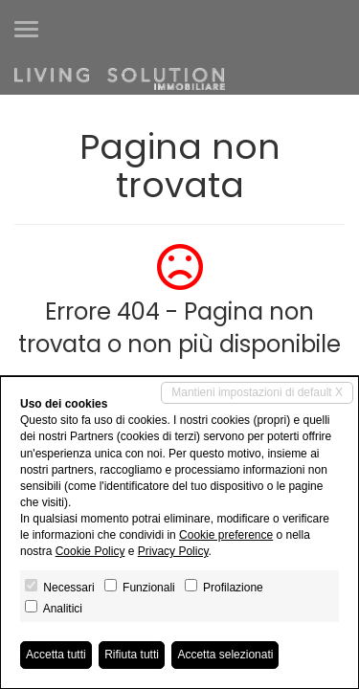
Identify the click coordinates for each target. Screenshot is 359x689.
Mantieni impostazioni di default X (257, 392)
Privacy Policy (173, 551)
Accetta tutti (56, 654)
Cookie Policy (90, 551)
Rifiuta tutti (131, 654)
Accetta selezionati (225, 654)
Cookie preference (226, 535)
